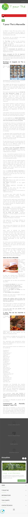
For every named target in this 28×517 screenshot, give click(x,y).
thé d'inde (6, 209)
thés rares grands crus (8, 301)
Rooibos (5, 195)
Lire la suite (21, 480)
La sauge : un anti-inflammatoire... (11, 473)
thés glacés (13, 244)
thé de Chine (6, 216)
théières (20, 134)
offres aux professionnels (18, 413)
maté (23, 194)
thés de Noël (9, 233)
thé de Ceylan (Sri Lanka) (10, 212)
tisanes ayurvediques (17, 98)
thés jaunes (6, 185)
